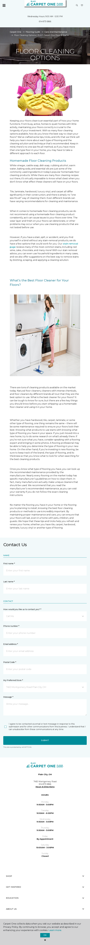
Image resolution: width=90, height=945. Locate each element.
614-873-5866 (45, 21)
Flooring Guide (33, 32)
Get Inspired (45, 887)
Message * (8, 697)
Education (45, 898)
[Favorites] (82, 5)
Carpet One (15, 32)
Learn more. (55, 930)
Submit (45, 740)
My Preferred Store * (13, 680)
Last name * (9, 582)
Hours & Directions (45, 787)
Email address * (10, 644)
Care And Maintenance (55, 32)
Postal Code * (9, 662)
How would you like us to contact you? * (22, 609)
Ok (45, 935)
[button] (77, 5)
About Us (45, 909)
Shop (45, 876)
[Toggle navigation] (4, 5)
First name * (9, 563)
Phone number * (11, 626)
